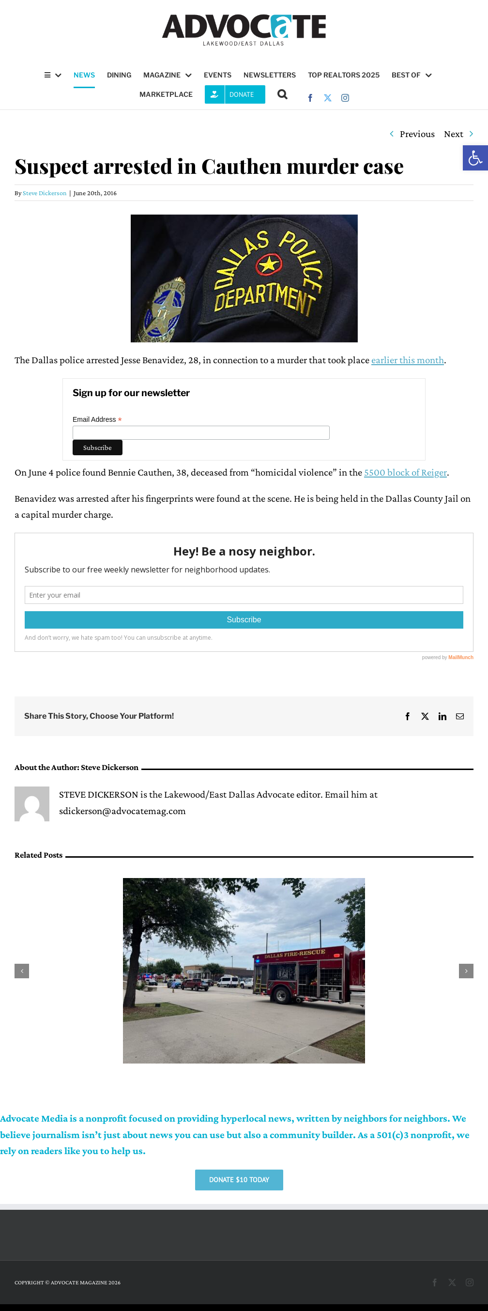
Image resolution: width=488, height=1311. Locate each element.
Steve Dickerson (45, 193)
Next (453, 133)
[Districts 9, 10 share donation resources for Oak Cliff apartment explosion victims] (244, 884)
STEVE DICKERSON (98, 794)
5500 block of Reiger (405, 472)
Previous (417, 133)
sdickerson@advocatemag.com (122, 811)
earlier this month (407, 360)
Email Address (97, 419)
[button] (475, 157)
